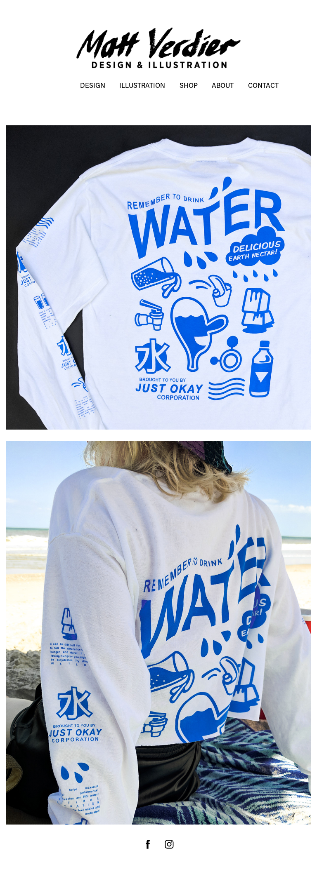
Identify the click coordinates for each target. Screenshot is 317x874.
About (223, 85)
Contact (263, 85)
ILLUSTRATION (142, 85)
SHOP (189, 85)
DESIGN (92, 85)
